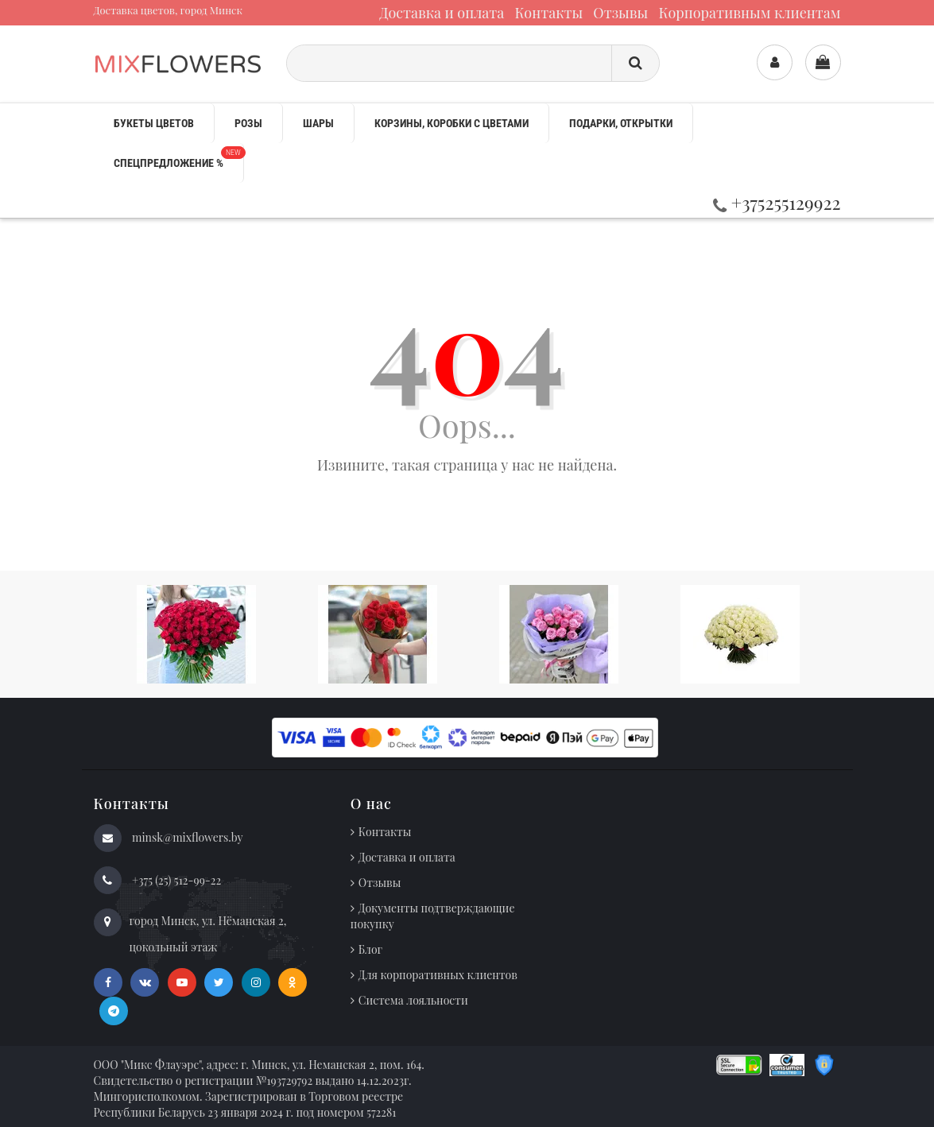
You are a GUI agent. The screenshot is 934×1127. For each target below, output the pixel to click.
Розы (248, 123)
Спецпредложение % (178, 157)
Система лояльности (413, 1000)
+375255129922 (777, 202)
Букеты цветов (154, 123)
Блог (370, 949)
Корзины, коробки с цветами (451, 123)
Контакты (548, 12)
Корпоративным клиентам (749, 12)
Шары (318, 123)
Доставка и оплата (441, 12)
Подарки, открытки (620, 123)
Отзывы (620, 12)
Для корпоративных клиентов (437, 974)
